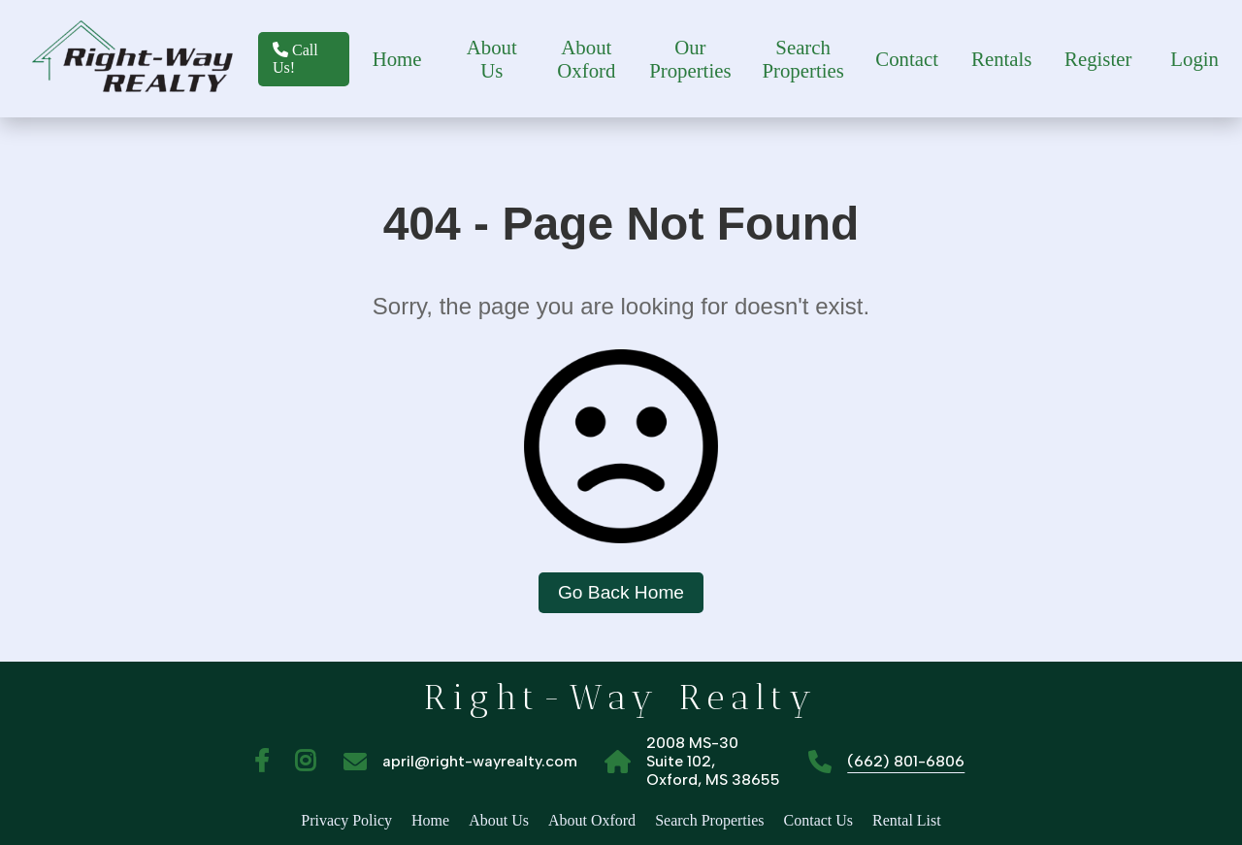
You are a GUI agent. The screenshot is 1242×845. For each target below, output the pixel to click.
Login (1194, 59)
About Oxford (586, 58)
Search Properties (802, 58)
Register (1097, 59)
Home (397, 59)
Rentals (1001, 59)
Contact (906, 59)
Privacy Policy (346, 820)
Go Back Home (621, 592)
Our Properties (690, 58)
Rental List (906, 820)
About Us (492, 58)
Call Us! (295, 59)
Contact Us (819, 820)
